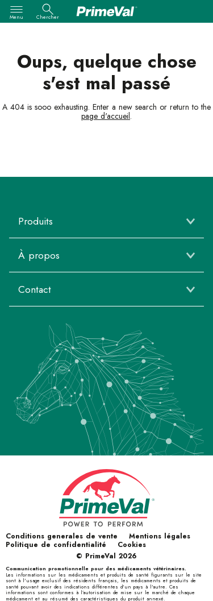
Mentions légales (159, 536)
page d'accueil (105, 116)
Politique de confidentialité (56, 545)
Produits (35, 221)
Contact (34, 289)
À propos (39, 255)
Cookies (132, 545)
